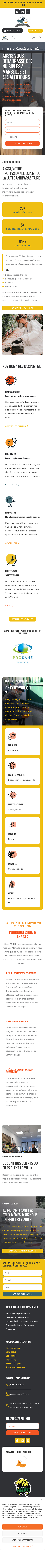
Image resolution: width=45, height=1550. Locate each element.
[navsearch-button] (40, 38)
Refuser (22, 1533)
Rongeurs (14, 745)
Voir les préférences (22, 1540)
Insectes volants (17, 804)
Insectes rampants (18, 774)
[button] (41, 1500)
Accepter (22, 1527)
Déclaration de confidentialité (22, 1546)
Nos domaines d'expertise (21, 366)
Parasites (14, 863)
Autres (13, 893)
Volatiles (14, 834)
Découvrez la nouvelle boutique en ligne (22, 4)
